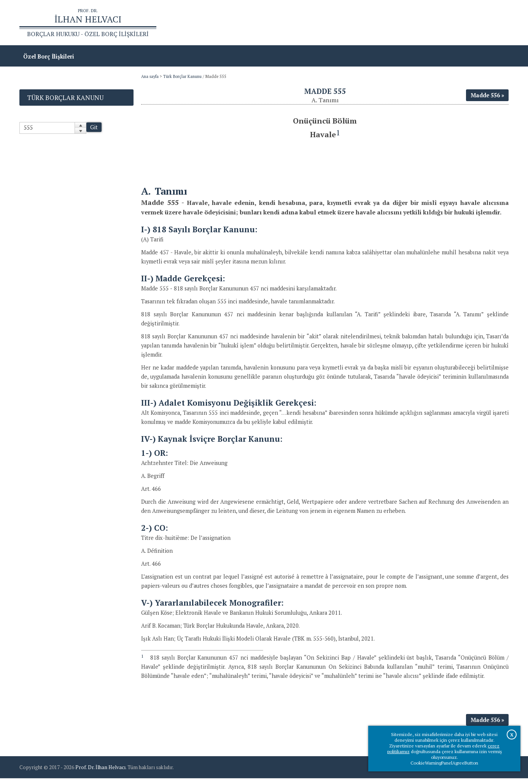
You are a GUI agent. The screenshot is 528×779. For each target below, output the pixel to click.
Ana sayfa (398, 23)
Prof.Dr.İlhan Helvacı (448, 23)
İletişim (494, 23)
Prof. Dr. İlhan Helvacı (100, 768)
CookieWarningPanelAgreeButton (444, 763)
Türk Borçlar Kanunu (182, 77)
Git (94, 128)
